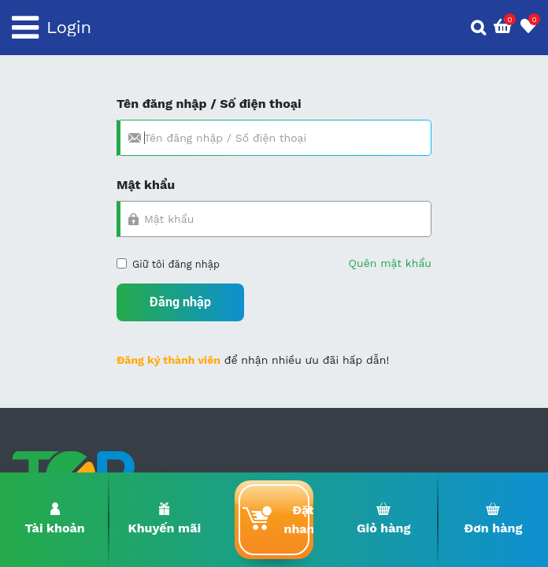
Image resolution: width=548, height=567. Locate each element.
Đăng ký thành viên (168, 360)
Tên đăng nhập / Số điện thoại (209, 103)
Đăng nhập (180, 302)
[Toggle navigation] (25, 27)
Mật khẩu (146, 184)
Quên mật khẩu (390, 263)
